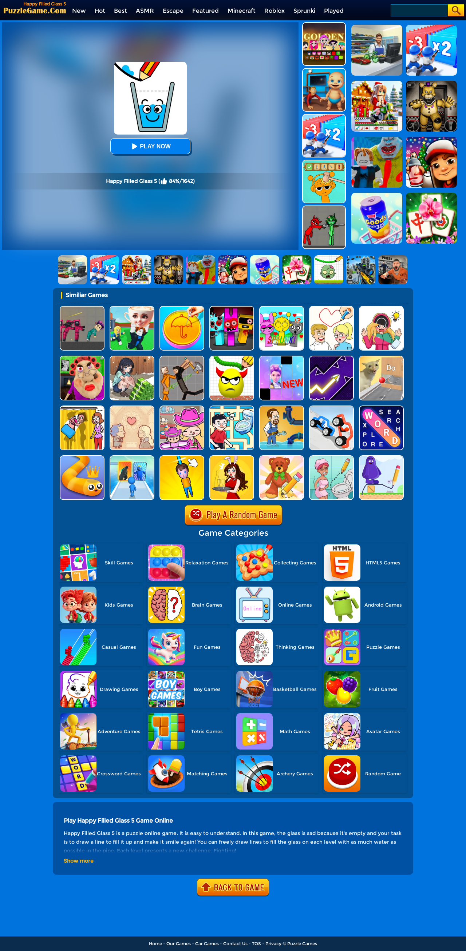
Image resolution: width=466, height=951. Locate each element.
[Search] (419, 10)
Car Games (207, 943)
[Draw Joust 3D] (331, 408)
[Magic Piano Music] (281, 358)
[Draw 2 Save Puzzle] (331, 458)
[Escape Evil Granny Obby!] (82, 358)
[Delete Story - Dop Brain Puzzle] (231, 458)
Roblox (274, 10)
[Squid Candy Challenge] (181, 308)
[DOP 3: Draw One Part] (281, 458)
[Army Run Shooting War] (324, 116)
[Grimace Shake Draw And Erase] (381, 458)
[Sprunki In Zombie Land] (231, 308)
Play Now (150, 146)
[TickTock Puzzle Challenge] (381, 358)
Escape (173, 10)
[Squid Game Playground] (82, 308)
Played (334, 10)
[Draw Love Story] (331, 308)
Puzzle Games (302, 943)
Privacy (273, 943)
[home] (35, 10)
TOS (256, 943)
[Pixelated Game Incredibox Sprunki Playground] (324, 208)
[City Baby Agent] (324, 70)
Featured (205, 10)
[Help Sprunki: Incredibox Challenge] (324, 162)
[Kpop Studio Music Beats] (324, 25)
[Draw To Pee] (231, 408)
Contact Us (235, 943)
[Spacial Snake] (82, 458)
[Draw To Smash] (231, 358)
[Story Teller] (132, 408)
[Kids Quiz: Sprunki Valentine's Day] (281, 308)
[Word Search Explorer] (381, 408)
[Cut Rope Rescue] (181, 458)
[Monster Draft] (132, 458)
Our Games (178, 943)
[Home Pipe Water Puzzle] (281, 408)
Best (120, 10)
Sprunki (304, 10)
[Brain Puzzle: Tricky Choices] (132, 358)
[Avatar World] (181, 408)
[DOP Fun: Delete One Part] (82, 408)
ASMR (145, 10)
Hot (100, 10)
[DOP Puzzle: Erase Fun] (381, 308)
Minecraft (242, 10)
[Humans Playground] (181, 358)
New (79, 10)
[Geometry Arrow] (331, 358)
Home (155, 943)
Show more (79, 861)
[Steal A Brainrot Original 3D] (132, 308)
